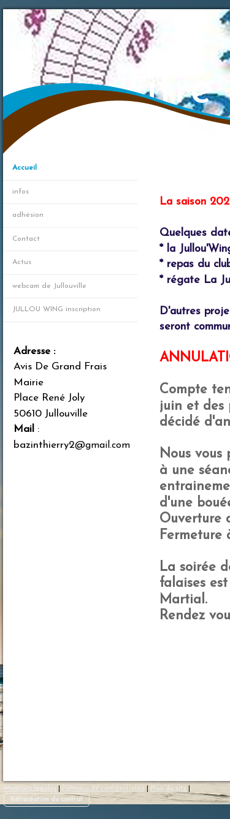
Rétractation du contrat (46, 799)
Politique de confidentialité (103, 788)
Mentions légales (30, 788)
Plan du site (168, 788)
